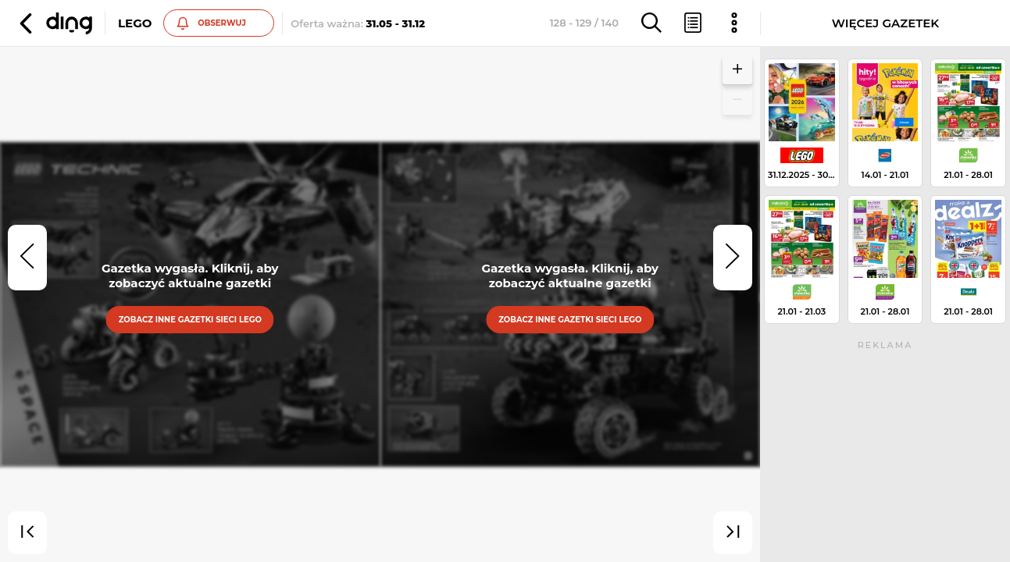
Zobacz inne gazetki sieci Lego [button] (190, 319)
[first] (27, 533)
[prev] (27, 258)
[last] (732, 533)
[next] (732, 258)
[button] (54, 23)
